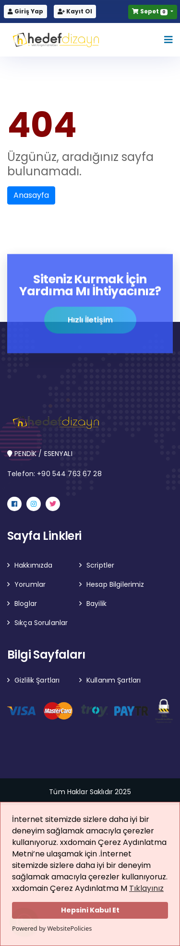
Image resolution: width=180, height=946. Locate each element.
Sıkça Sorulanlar (41, 622)
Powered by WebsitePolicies (52, 928)
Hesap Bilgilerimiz (115, 584)
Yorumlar (30, 584)
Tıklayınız (146, 888)
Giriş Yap (25, 11)
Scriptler (100, 565)
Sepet (150, 11)
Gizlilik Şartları (37, 680)
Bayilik (96, 603)
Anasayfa (31, 195)
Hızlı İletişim (90, 320)
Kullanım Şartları (113, 680)
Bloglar (25, 603)
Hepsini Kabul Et (90, 910)
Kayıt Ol (75, 11)
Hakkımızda (33, 565)
